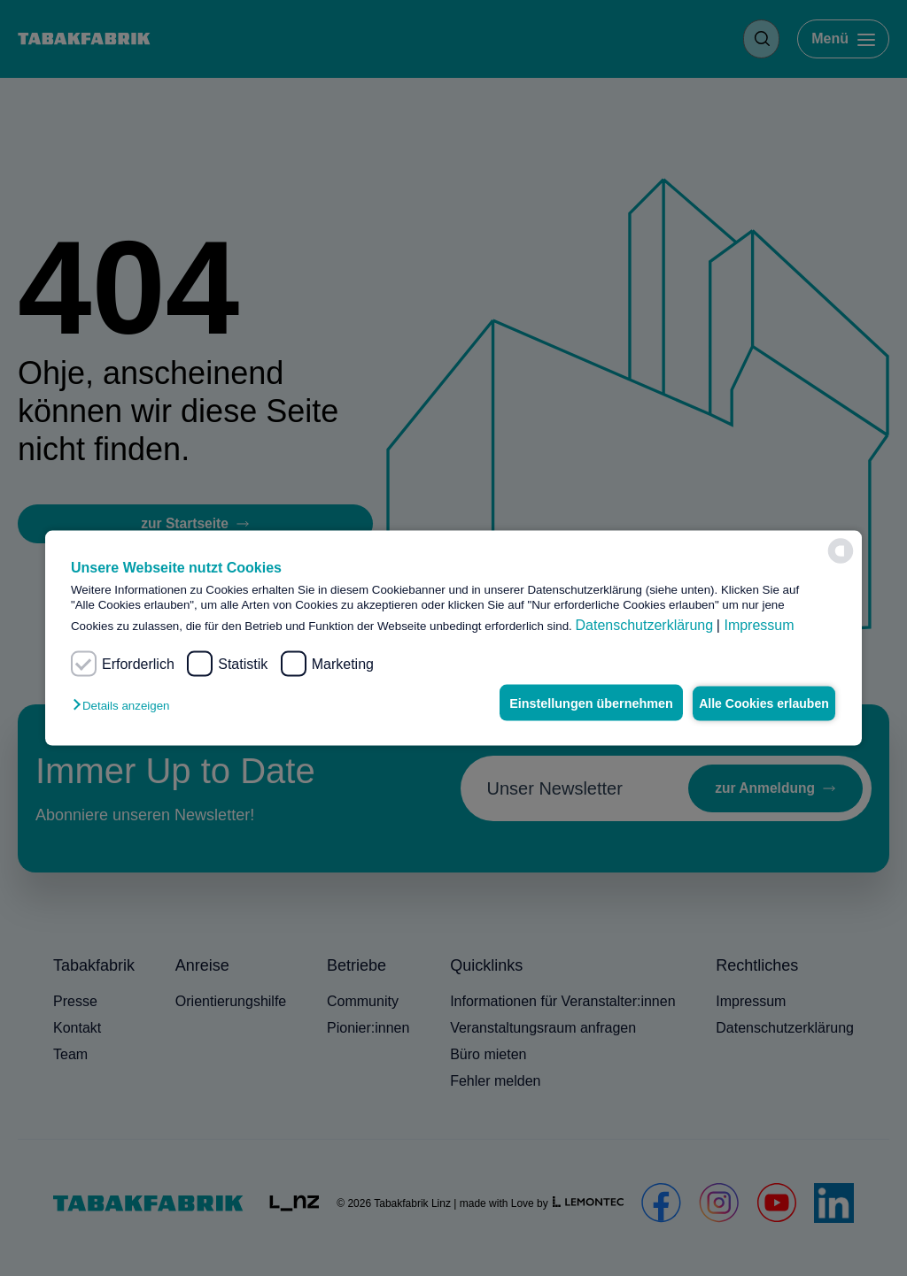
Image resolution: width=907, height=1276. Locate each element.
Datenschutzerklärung (644, 625)
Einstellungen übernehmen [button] (574, 703)
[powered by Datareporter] (840, 551)
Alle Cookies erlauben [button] (757, 703)
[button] (125, 704)
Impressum (759, 625)
